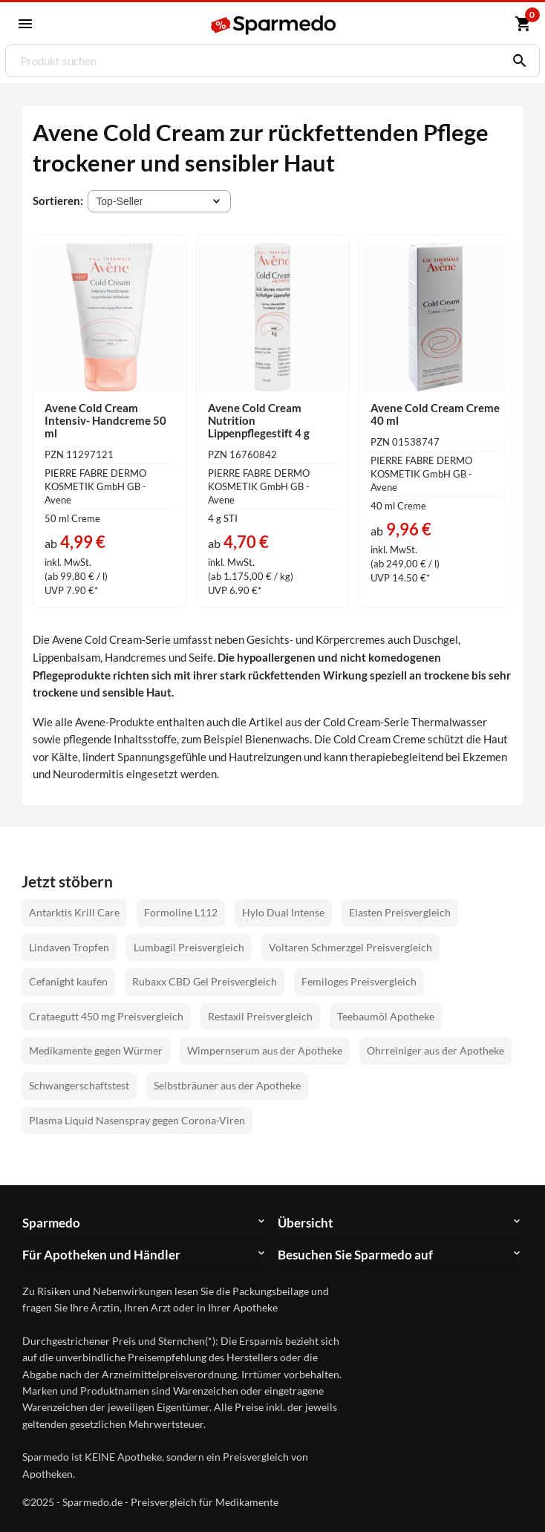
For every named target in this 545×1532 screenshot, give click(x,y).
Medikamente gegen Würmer (96, 1050)
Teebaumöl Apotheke (385, 1016)
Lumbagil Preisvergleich (189, 947)
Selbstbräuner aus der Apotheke (227, 1085)
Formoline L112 (181, 912)
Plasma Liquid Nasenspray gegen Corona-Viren (137, 1120)
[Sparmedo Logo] (274, 25)
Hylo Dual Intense (283, 912)
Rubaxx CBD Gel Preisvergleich (204, 981)
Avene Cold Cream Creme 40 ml (435, 414)
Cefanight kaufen (68, 981)
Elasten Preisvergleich (400, 912)
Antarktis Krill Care (74, 912)
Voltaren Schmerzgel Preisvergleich (350, 947)
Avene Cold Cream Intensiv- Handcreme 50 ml (105, 420)
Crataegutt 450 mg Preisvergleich (106, 1016)
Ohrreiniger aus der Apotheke (435, 1050)
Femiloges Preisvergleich (359, 981)
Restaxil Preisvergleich (260, 1016)
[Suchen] (516, 61)
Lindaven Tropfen (69, 947)
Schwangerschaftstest (79, 1085)
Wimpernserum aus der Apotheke (264, 1050)
